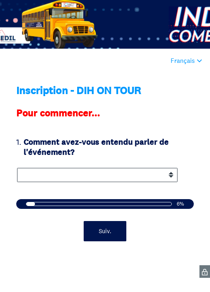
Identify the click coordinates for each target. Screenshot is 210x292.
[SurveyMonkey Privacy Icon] (204, 271)
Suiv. (105, 231)
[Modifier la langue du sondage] (186, 61)
